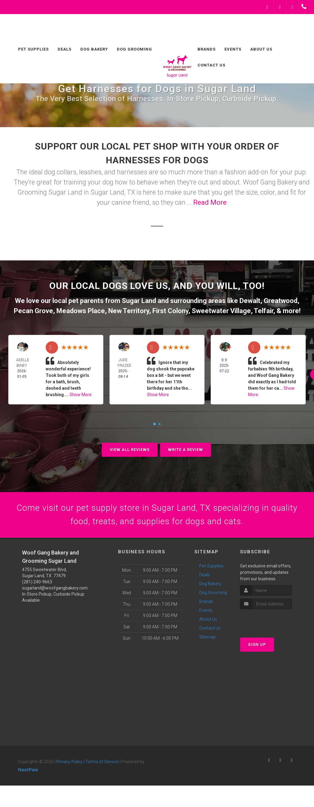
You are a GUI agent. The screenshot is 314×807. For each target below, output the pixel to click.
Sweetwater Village (221, 311)
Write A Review (185, 449)
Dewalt (249, 301)
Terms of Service (102, 763)
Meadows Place (80, 311)
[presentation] (272, 623)
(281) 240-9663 (37, 584)
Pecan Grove (33, 311)
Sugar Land (139, 301)
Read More (210, 202)
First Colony (170, 311)
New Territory (128, 311)
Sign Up (257, 647)
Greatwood (280, 301)
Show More (81, 394)
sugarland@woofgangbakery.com (55, 590)
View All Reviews (130, 449)
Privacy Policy (69, 763)
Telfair (263, 311)
